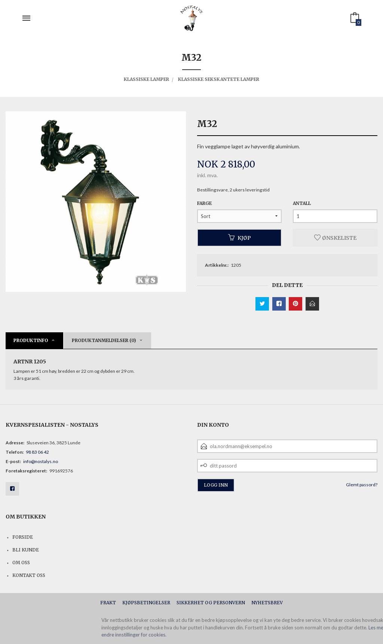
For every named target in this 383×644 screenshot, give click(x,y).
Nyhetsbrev (267, 602)
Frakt (108, 602)
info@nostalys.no (40, 461)
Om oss (21, 562)
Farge (204, 203)
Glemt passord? (361, 484)
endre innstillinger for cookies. (133, 635)
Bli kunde (25, 550)
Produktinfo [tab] (30, 340)
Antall (302, 203)
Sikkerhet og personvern (211, 602)
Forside (22, 537)
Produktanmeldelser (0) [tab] (104, 340)
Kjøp (239, 237)
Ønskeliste (335, 237)
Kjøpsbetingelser (146, 602)
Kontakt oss (28, 575)
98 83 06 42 (37, 452)
